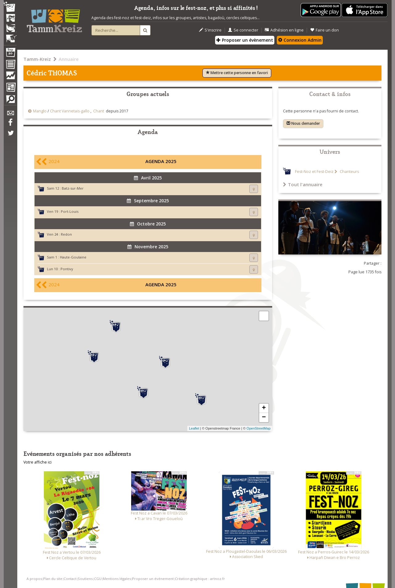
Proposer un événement (153, 578)
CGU (98, 578)
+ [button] (264, 408)
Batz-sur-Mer (73, 188)
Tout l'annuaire (302, 184)
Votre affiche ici (37, 462)
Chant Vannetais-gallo (69, 111)
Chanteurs (349, 171)
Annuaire (69, 59)
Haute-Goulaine (73, 257)
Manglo (40, 111)
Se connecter (243, 30)
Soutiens (85, 578)
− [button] (264, 417)
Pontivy (66, 269)
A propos (34, 578)
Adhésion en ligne (284, 30)
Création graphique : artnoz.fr (200, 578)
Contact (70, 578)
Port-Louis (69, 211)
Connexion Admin (300, 40)
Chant (98, 111)
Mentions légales (117, 578)
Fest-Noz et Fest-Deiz (314, 171)
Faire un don (324, 30)
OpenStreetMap (259, 428)
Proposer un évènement (244, 40)
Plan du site (52, 578)
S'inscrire (210, 30)
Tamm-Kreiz (37, 59)
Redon (66, 234)
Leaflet (194, 428)
